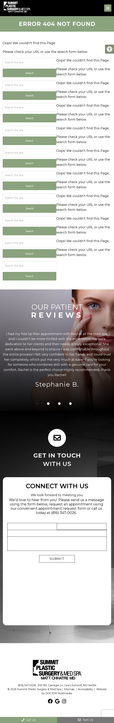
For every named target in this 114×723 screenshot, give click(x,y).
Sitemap (69, 689)
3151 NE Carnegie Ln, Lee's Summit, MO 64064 (67, 685)
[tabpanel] (57, 360)
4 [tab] (70, 403)
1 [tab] (37, 403)
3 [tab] (59, 403)
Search (29, 276)
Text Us (85, 720)
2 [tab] (48, 403)
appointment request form (62, 508)
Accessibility (85, 689)
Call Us (28, 720)
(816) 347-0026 (63, 512)
